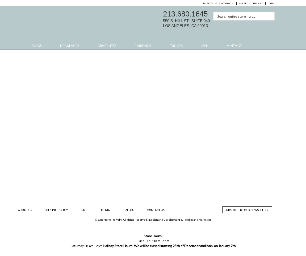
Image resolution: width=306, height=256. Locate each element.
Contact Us (155, 210)
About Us (25, 210)
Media (129, 210)
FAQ (84, 210)
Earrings (143, 46)
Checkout (258, 3)
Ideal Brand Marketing (197, 219)
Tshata (176, 46)
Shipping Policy (56, 210)
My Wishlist (228, 3)
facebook (251, 25)
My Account (210, 3)
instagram (261, 25)
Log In (271, 3)
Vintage (234, 46)
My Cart (243, 3)
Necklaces (69, 46)
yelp (271, 25)
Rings (37, 46)
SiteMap (105, 210)
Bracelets (107, 46)
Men (205, 46)
